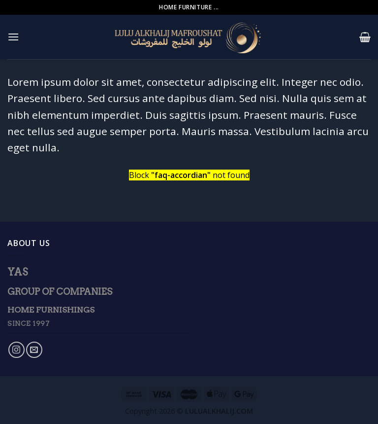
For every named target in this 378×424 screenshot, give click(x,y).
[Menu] (13, 37)
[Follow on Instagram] (16, 350)
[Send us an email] (34, 350)
